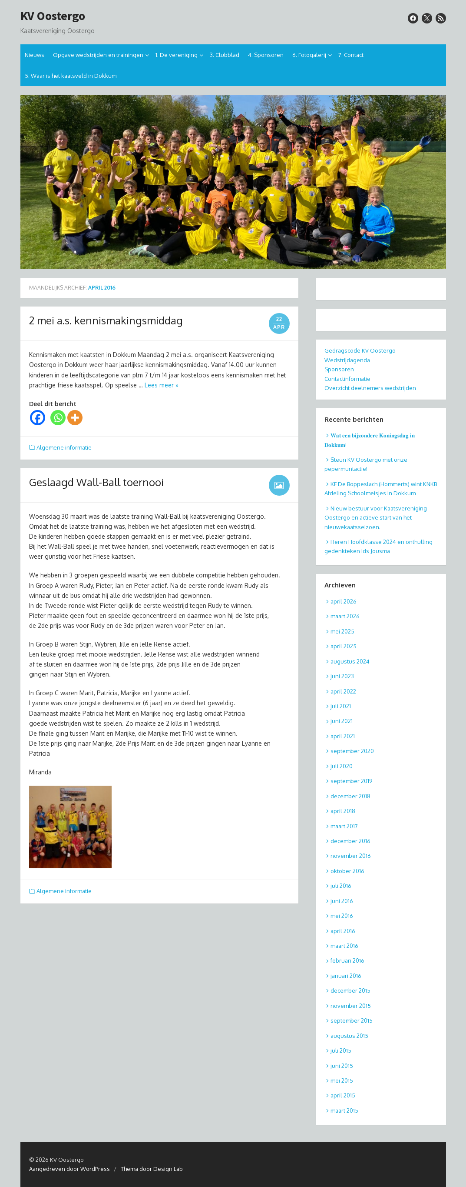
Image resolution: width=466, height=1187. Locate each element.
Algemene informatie (64, 447)
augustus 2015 (349, 1035)
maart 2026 (345, 616)
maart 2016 (344, 945)
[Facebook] (37, 417)
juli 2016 (340, 885)
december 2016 (350, 840)
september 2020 (352, 750)
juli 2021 (340, 706)
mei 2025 (342, 631)
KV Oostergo (52, 16)
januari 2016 (345, 975)
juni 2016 (341, 900)
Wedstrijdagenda (347, 360)
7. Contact (351, 54)
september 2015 (351, 1020)
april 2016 (342, 930)
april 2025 (343, 646)
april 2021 (342, 736)
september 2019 (351, 780)
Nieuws (34, 54)
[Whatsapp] (58, 417)
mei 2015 (341, 1080)
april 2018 (342, 810)
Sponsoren (339, 369)
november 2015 (350, 1005)
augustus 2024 (350, 661)
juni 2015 (341, 1065)
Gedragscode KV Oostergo (360, 350)
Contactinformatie (347, 378)
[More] (75, 417)
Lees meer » (161, 385)
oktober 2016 (347, 870)
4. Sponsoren (266, 54)
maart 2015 (344, 1110)
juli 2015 (340, 1050)
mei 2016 (341, 915)
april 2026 (343, 601)
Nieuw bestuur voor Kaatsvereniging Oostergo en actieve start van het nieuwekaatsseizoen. (375, 517)
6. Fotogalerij (309, 54)
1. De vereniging (176, 54)
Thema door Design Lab (152, 1168)
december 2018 (350, 796)
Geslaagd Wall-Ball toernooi (96, 482)
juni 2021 (341, 720)
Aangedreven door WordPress (69, 1168)
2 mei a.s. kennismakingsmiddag (106, 320)
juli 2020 (341, 766)
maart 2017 (344, 826)
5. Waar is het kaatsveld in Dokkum (70, 75)
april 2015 (342, 1095)
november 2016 (350, 855)
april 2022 (343, 691)
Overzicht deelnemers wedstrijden (370, 387)
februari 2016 (347, 960)
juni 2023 (342, 676)
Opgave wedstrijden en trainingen (98, 54)
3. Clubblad (224, 54)
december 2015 (350, 990)
